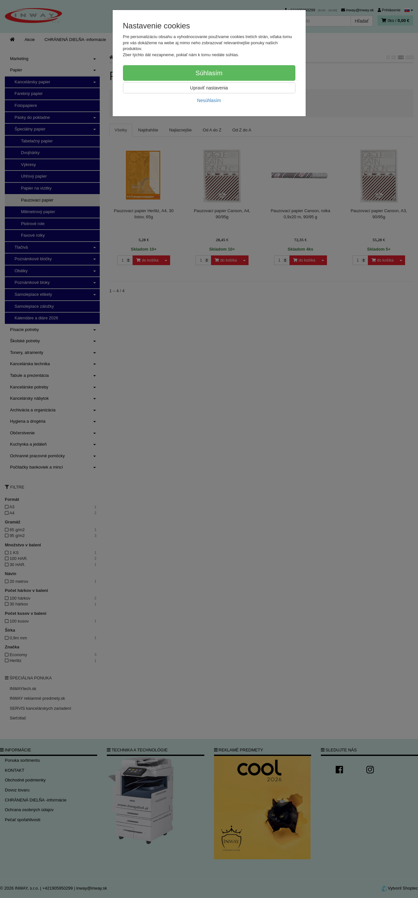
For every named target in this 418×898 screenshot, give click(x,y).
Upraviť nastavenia (209, 87)
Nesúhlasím (209, 100)
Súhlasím (209, 73)
